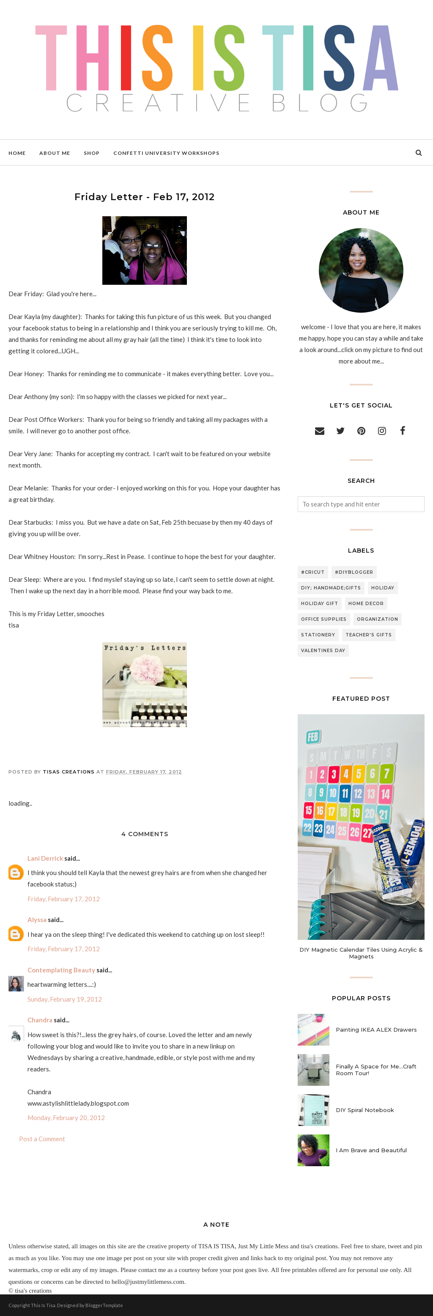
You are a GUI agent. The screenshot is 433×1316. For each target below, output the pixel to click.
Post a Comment (42, 1139)
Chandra (39, 1020)
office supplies (324, 619)
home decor (366, 603)
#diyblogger (354, 572)
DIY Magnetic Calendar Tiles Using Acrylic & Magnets (361, 953)
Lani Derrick (45, 858)
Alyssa (37, 919)
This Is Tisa (43, 1305)
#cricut (313, 572)
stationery (318, 635)
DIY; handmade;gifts (331, 588)
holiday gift (319, 603)
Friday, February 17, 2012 (63, 899)
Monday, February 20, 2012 (66, 1117)
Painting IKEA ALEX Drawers (376, 1029)
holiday (383, 588)
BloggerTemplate (104, 1305)
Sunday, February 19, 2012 (64, 999)
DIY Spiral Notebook (365, 1110)
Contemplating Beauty (61, 970)
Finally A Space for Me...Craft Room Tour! (376, 1069)
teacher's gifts (368, 635)
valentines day (323, 650)
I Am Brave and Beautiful (371, 1150)
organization (377, 619)
